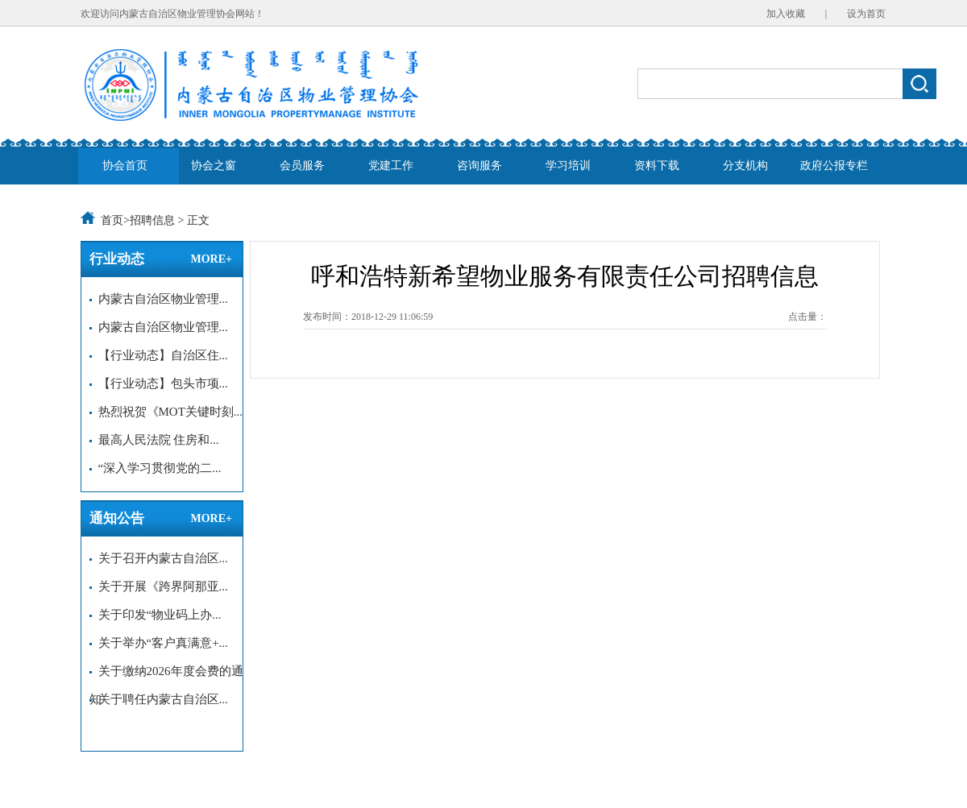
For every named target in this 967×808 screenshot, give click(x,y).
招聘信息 (152, 220)
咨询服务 (479, 166)
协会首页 (124, 166)
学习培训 (568, 166)
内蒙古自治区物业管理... (158, 298)
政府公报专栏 (834, 166)
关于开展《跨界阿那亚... (158, 586)
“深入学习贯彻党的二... (155, 468)
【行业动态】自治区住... (158, 355)
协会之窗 (213, 166)
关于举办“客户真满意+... (158, 642)
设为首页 (866, 13)
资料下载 (656, 166)
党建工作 (390, 166)
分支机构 (745, 166)
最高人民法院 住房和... (154, 439)
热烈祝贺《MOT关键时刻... (166, 411)
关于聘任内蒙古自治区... (158, 699)
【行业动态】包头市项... (158, 383)
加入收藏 (785, 13)
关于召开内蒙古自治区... (158, 558)
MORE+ (211, 259)
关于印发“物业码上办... (155, 614)
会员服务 (302, 166)
